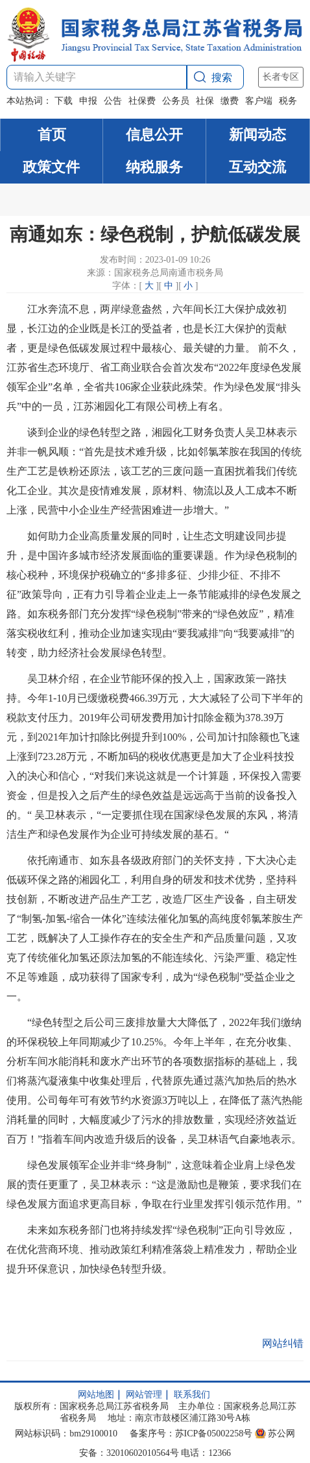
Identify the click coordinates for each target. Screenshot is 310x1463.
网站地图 (96, 1394)
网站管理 (144, 1394)
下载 (63, 101)
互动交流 (257, 167)
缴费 (230, 101)
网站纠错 (283, 1343)
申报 (88, 101)
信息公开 (154, 134)
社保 (205, 101)
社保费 (142, 101)
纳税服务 (154, 167)
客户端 (258, 101)
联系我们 (192, 1394)
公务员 (175, 101)
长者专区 (281, 77)
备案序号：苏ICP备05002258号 (191, 1433)
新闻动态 (257, 134)
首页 (52, 134)
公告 (113, 101)
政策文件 (51, 167)
